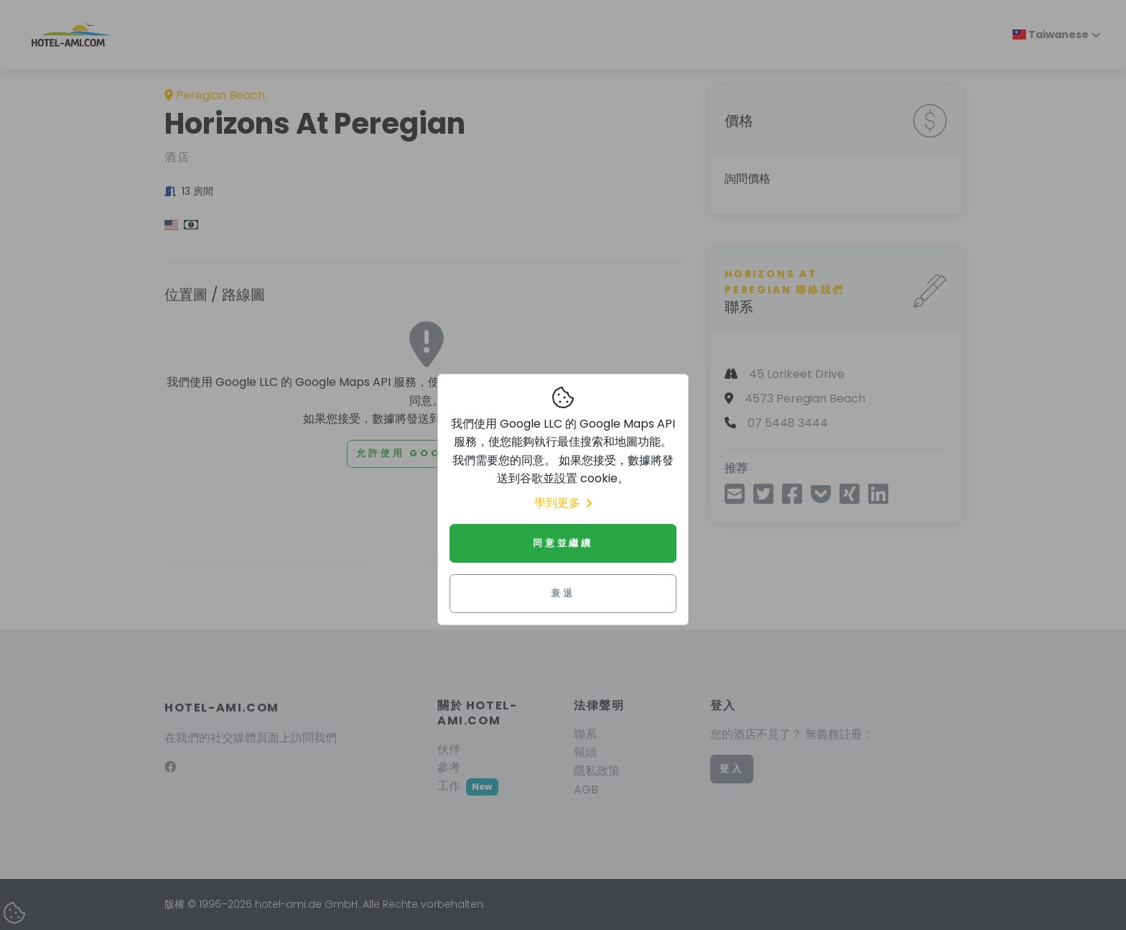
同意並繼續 (563, 543)
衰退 (563, 593)
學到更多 (563, 502)
